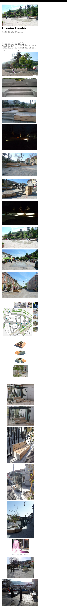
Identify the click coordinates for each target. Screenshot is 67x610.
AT (58, 1)
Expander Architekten (7, 1)
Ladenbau (31, 1)
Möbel (37, 1)
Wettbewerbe (18, 1)
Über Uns (43, 1)
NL (61, 1)
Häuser (25, 1)
